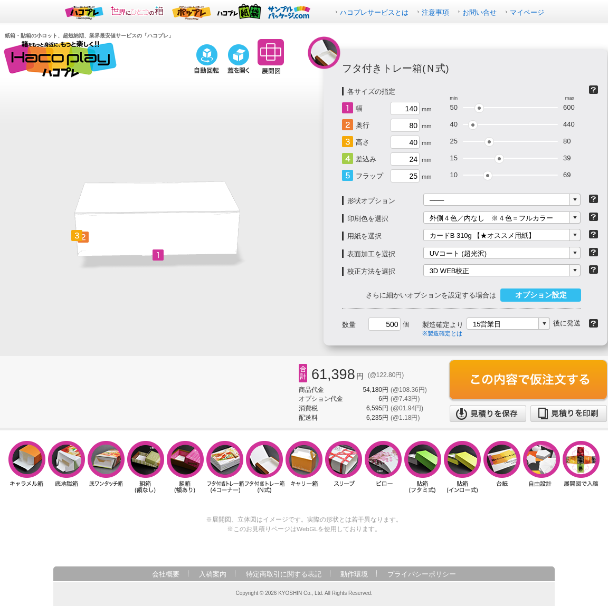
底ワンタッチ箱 (106, 467)
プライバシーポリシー (421, 574)
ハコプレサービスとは (374, 12)
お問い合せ (479, 12)
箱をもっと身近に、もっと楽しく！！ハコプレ (60, 59)
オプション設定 (541, 295)
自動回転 (206, 59)
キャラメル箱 (27, 467)
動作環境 (354, 574)
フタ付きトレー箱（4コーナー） (225, 467)
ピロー (383, 467)
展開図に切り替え (271, 56)
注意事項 (435, 12)
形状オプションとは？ (593, 199)
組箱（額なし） (146, 467)
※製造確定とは (442, 333)
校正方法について (593, 269)
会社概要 (165, 574)
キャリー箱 (304, 467)
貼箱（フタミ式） (423, 467)
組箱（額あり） (185, 467)
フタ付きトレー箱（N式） (264, 467)
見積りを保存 (488, 413)
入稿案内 (212, 574)
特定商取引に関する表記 (283, 574)
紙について (593, 234)
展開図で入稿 (581, 467)
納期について (593, 323)
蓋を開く (238, 59)
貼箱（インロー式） (462, 467)
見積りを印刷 (568, 413)
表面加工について (593, 252)
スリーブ (344, 467)
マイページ (527, 12)
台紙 (502, 467)
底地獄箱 (67, 467)
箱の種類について (593, 89)
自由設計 (542, 467)
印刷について (593, 217)
